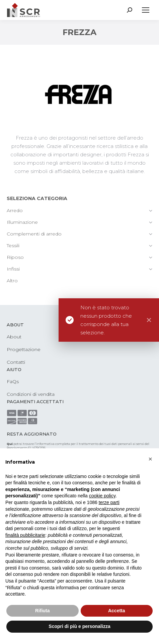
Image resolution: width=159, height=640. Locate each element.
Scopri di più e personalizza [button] (79, 626)
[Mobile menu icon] (145, 10)
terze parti (109, 502)
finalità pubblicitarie (25, 535)
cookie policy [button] (102, 495)
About (14, 337)
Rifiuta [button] (42, 610)
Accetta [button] (116, 610)
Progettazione (24, 349)
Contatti (16, 362)
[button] (150, 459)
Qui (10, 444)
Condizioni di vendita (31, 394)
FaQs (13, 381)
